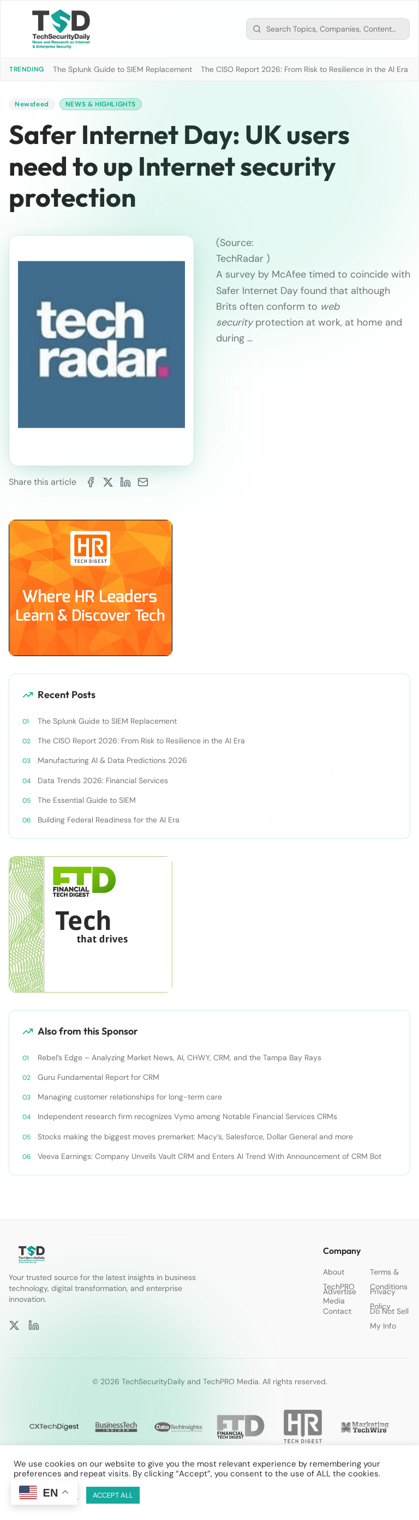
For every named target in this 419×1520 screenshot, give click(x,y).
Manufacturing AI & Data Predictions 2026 (112, 760)
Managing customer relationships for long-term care (130, 1097)
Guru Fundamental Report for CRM (98, 1077)
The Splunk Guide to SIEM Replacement (122, 69)
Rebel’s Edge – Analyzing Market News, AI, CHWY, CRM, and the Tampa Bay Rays (179, 1057)
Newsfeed (32, 104)
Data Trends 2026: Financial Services (103, 780)
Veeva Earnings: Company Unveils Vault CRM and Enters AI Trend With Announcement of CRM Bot (209, 1156)
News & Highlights (100, 104)
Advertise (339, 1291)
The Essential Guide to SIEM (87, 800)
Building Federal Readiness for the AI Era (108, 820)
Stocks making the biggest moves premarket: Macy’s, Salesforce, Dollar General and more (195, 1136)
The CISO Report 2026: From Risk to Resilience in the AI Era (304, 69)
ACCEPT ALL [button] (113, 1495)
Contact (337, 1311)
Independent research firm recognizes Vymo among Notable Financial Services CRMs (187, 1116)
